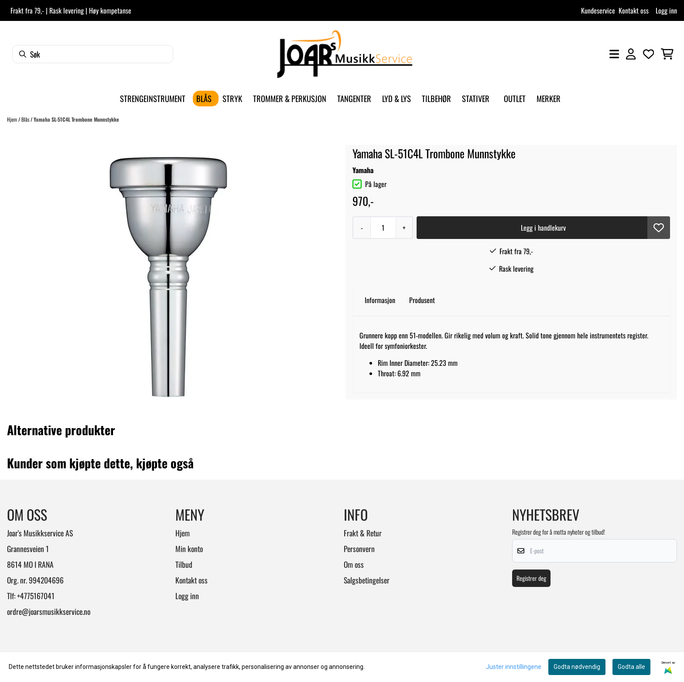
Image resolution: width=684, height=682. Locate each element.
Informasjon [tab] (380, 300)
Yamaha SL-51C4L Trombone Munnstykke (76, 119)
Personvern (359, 548)
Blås (26, 119)
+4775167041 (36, 595)
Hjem (12, 119)
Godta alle (631, 666)
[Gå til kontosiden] (630, 54)
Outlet (515, 98)
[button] (658, 227)
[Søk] (92, 54)
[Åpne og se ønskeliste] (649, 54)
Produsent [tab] (422, 300)
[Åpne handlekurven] (667, 54)
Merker (549, 98)
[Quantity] (383, 227)
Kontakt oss (634, 10)
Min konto (189, 548)
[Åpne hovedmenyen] (614, 54)
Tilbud (183, 564)
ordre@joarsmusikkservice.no (48, 611)
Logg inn (666, 10)
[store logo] (345, 54)
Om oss (354, 564)
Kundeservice (598, 10)
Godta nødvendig (577, 666)
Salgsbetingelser (367, 580)
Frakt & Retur (363, 533)
